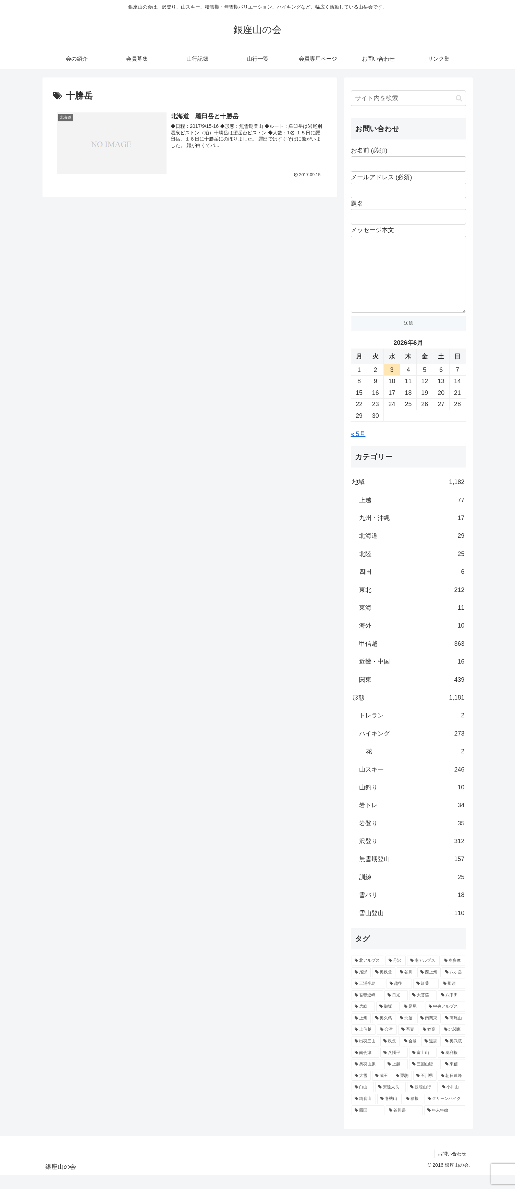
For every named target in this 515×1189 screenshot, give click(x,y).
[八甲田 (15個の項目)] (451, 1009)
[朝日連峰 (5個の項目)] (451, 1089)
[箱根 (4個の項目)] (413, 1112)
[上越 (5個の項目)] (396, 1078)
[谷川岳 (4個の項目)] (404, 1124)
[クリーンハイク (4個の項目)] (445, 1112)
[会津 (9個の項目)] (387, 1043)
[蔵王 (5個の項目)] (381, 1089)
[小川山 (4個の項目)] (452, 1101)
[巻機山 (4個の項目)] (389, 1112)
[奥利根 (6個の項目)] (451, 1066)
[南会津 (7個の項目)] (365, 1066)
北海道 (412, 549)
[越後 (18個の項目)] (399, 997)
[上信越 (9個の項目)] (364, 1043)
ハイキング (412, 747)
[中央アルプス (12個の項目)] (445, 1020)
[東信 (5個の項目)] (453, 1078)
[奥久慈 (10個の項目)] (383, 1032)
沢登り (412, 854)
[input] (408, 98)
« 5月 (358, 447)
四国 (412, 585)
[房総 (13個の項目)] (363, 1020)
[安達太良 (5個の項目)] (390, 1101)
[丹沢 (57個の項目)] (395, 974)
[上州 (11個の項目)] (361, 1032)
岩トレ (412, 818)
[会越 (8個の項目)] (410, 1055)
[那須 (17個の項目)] (452, 997)
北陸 (412, 567)
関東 (412, 693)
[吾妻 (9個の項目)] (408, 1043)
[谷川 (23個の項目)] (406, 986)
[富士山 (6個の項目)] (423, 1066)
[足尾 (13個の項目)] (412, 1020)
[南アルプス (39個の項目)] (423, 974)
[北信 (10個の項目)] (406, 1032)
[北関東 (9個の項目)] (453, 1043)
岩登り (412, 837)
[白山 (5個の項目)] (363, 1101)
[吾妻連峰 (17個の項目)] (367, 1009)
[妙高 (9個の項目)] (430, 1043)
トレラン (412, 729)
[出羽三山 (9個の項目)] (365, 1055)
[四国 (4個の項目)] (368, 1124)
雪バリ (412, 908)
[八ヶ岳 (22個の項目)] (453, 986)
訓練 (412, 890)
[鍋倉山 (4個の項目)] (364, 1112)
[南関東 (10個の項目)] (429, 1032)
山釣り (412, 801)
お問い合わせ (452, 1167)
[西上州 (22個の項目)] (429, 986)
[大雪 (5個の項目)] (361, 1089)
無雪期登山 (412, 872)
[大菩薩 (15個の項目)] (423, 1009)
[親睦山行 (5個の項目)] (422, 1101)
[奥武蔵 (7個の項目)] (453, 1055)
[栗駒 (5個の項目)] (402, 1089)
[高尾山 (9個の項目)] (453, 1032)
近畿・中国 (412, 675)
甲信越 (412, 657)
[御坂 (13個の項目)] (388, 1020)
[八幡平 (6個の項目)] (394, 1066)
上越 (412, 513)
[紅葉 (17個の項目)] (426, 997)
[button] (459, 98)
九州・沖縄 (412, 531)
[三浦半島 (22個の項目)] (368, 997)
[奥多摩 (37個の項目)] (453, 974)
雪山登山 (412, 926)
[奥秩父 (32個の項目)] (383, 986)
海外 (412, 639)
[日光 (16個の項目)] (396, 1009)
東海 (412, 621)
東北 (412, 603)
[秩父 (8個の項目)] (390, 1055)
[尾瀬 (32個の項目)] (361, 986)
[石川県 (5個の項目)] (425, 1089)
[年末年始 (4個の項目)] (444, 1124)
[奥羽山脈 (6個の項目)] (367, 1078)
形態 (408, 711)
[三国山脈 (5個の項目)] (425, 1078)
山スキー (412, 783)
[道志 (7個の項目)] (431, 1055)
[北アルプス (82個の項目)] (368, 974)
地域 (408, 495)
